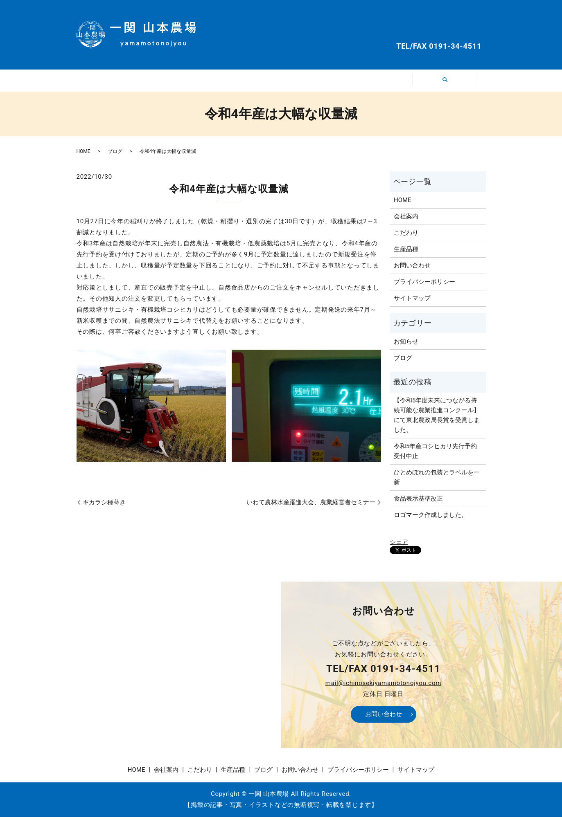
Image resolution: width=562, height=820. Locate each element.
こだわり (248, 82)
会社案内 (182, 82)
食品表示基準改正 (418, 501)
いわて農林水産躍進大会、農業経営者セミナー (310, 505)
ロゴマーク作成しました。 (430, 518)
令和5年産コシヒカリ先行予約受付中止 (435, 454)
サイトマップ (412, 301)
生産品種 (313, 82)
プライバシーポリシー (424, 285)
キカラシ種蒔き (104, 505)
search (449, 86)
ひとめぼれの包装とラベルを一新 (437, 480)
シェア (399, 544)
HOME (117, 82)
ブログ (379, 82)
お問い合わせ (445, 27)
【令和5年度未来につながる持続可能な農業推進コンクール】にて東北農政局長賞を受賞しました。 (437, 418)
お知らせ (406, 344)
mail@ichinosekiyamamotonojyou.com (383, 686)
